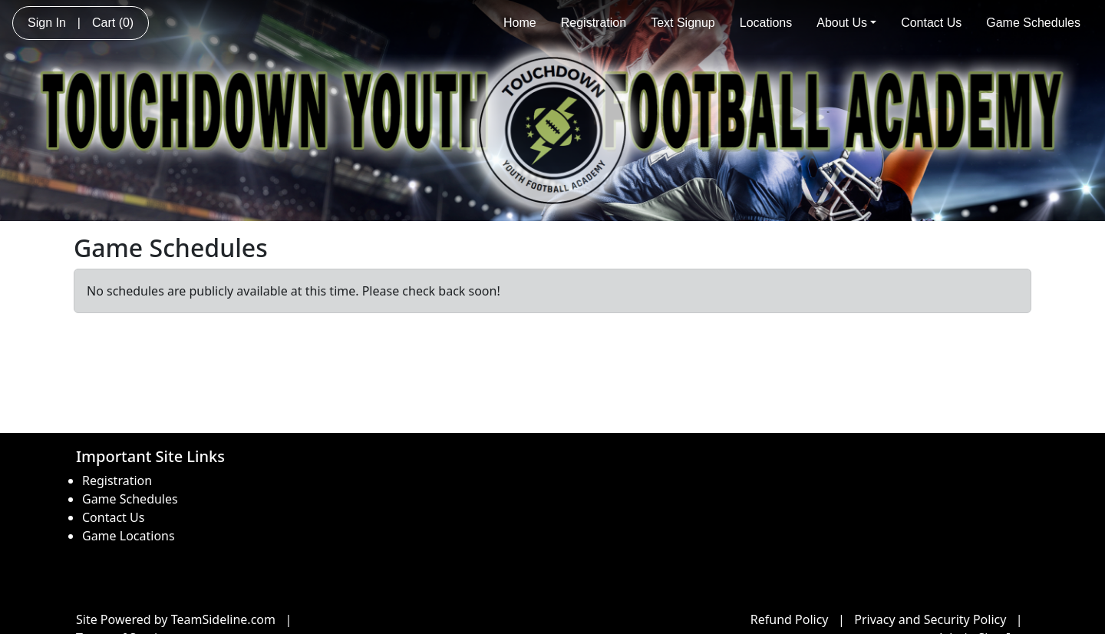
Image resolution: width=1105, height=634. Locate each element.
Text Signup (683, 22)
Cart (113, 22)
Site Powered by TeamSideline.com (175, 619)
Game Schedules (1033, 22)
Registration (593, 22)
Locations (766, 22)
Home (519, 22)
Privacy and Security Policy (930, 619)
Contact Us (931, 22)
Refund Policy (789, 619)
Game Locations (128, 535)
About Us (846, 22)
